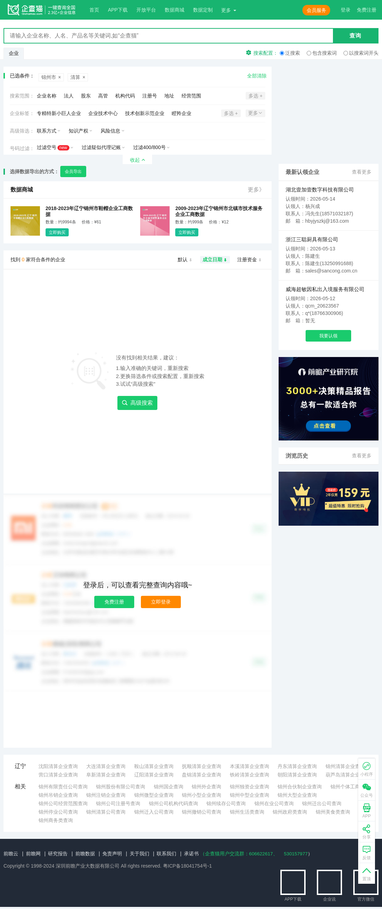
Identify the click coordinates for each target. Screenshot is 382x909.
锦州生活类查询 (247, 812)
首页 (94, 10)
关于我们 (139, 853)
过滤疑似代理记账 (101, 147)
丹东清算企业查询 (297, 766)
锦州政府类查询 (290, 812)
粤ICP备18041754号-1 (187, 866)
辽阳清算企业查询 (153, 774)
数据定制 (203, 10)
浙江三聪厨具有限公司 (312, 239)
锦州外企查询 (206, 786)
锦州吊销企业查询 (58, 795)
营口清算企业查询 (58, 774)
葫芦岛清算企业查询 (348, 774)
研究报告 (58, 853)
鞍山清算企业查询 (153, 766)
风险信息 (110, 131)
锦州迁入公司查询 (153, 812)
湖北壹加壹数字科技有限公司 (320, 190)
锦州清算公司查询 (105, 812)
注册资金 (249, 260)
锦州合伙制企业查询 (300, 786)
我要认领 (328, 335)
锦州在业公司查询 (274, 803)
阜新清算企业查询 (105, 774)
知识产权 (78, 131)
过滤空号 (53, 147)
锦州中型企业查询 (249, 795)
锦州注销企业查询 (105, 795)
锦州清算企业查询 (345, 766)
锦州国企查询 (168, 786)
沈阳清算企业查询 (58, 766)
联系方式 (46, 131)
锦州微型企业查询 (153, 795)
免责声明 (112, 853)
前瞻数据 (85, 853)
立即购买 (57, 232)
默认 (185, 260)
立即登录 (161, 602)
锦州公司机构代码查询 (173, 803)
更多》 (256, 190)
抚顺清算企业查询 (201, 766)
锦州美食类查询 (333, 812)
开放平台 (146, 10)
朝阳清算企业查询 (297, 774)
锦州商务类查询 (56, 820)
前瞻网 (33, 853)
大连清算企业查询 (105, 766)
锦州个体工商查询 (350, 786)
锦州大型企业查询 (297, 795)
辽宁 (20, 766)
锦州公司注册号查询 (118, 803)
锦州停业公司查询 (58, 812)
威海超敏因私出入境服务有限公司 (325, 289)
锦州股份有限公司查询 (120, 786)
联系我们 (166, 853)
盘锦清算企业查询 (201, 774)
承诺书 (191, 853)
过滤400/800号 (149, 147)
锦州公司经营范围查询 (63, 803)
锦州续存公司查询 (226, 803)
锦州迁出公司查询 (321, 803)
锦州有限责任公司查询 (63, 786)
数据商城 (174, 10)
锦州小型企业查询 (201, 795)
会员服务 (316, 10)
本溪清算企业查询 (249, 766)
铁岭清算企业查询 (249, 774)
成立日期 (215, 260)
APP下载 (118, 10)
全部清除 (257, 76)
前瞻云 (11, 853)
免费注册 (114, 602)
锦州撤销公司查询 (201, 812)
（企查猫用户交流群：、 (239, 853)
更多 (226, 10)
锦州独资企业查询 (249, 786)
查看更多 (361, 172)
